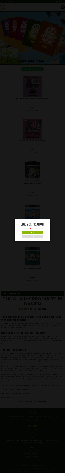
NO (40, 234)
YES (25, 234)
